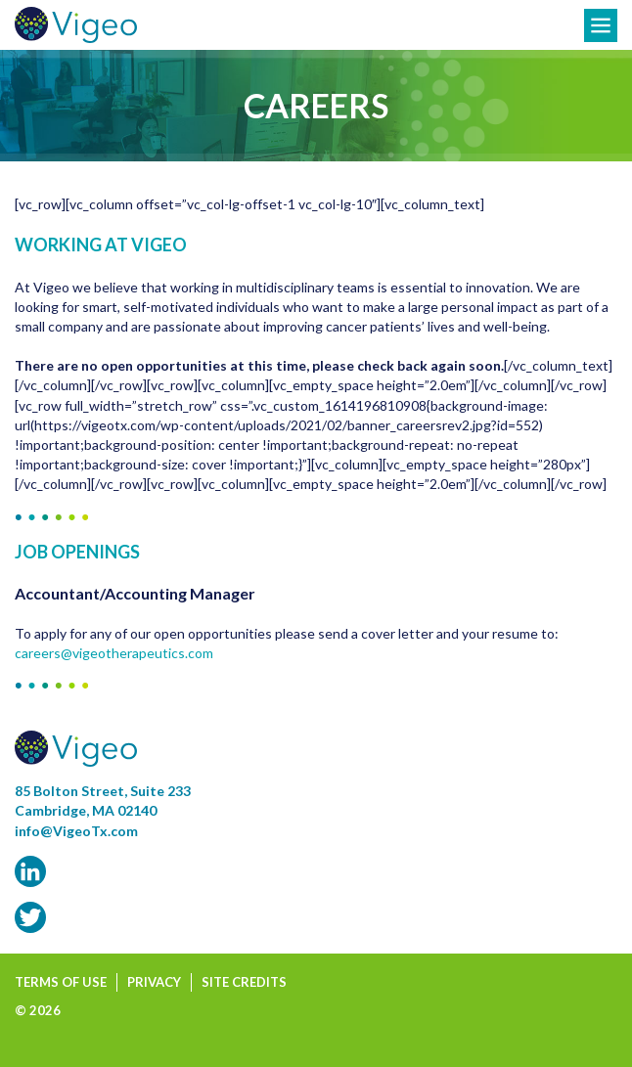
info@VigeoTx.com (76, 830)
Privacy (154, 982)
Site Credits (244, 982)
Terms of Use (61, 982)
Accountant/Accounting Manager (135, 593)
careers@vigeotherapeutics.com (114, 653)
